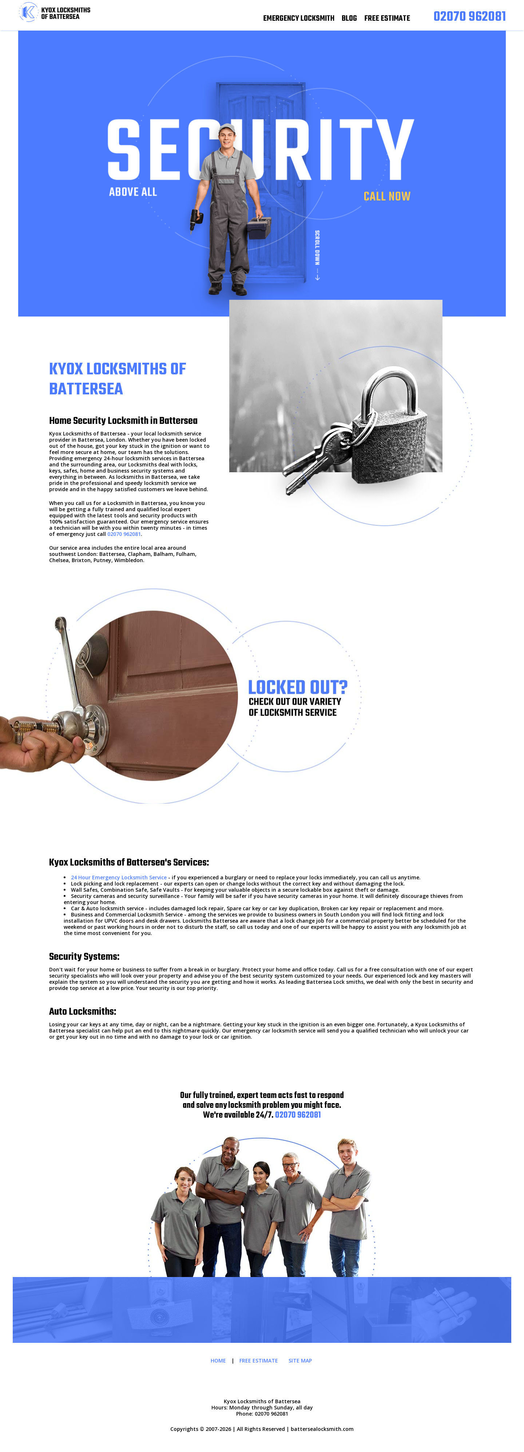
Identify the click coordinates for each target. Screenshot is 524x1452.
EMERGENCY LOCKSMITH (298, 19)
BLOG (349, 19)
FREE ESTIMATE (387, 19)
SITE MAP (300, 1360)
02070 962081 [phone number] (298, 1115)
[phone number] (469, 17)
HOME (218, 1360)
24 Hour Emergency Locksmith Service (119, 877)
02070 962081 (124, 533)
